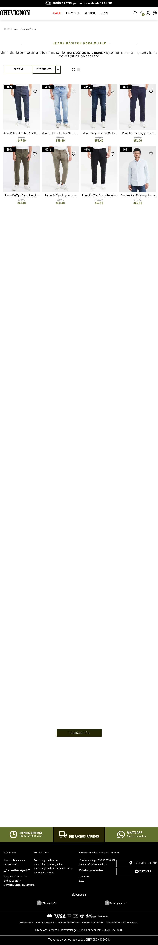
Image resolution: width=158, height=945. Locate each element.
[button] (135, 13)
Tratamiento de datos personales (121, 922)
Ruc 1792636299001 (45, 922)
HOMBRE (73, 13)
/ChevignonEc (49, 903)
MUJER (89, 13)
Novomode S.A (26, 922)
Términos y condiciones (68, 922)
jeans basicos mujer (25, 29)
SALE (57, 13)
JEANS (104, 13)
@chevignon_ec (118, 903)
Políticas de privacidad (92, 922)
